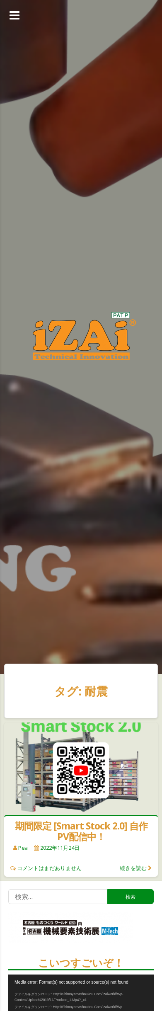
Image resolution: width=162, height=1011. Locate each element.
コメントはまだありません (49, 868)
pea (23, 847)
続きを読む (133, 868)
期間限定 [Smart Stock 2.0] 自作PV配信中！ (81, 831)
